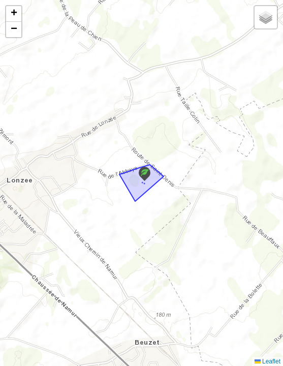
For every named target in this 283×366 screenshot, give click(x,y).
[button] (144, 174)
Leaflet (267, 361)
